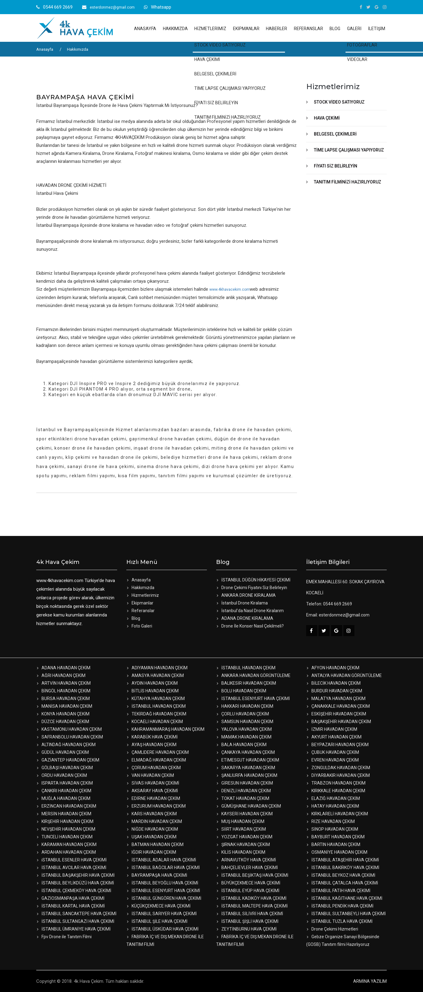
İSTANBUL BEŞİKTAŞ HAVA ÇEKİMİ (252, 875)
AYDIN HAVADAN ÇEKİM (152, 683)
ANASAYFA (145, 28)
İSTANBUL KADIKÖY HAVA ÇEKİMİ (251, 898)
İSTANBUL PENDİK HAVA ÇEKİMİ (340, 905)
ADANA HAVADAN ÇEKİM (63, 667)
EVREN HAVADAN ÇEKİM (332, 760)
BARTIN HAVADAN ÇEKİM (333, 844)
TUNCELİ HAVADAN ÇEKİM (64, 836)
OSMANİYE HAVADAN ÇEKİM (336, 852)
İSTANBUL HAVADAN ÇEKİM (245, 667)
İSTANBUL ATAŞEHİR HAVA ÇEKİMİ (342, 859)
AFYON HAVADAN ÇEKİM (332, 667)
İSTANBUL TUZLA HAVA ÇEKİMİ (339, 921)
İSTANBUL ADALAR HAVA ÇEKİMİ (161, 859)
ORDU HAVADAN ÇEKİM (61, 775)
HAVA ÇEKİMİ (327, 118)
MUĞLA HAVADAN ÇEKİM (63, 798)
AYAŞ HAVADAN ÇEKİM (151, 744)
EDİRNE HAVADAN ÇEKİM (153, 798)
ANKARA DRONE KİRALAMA (246, 595)
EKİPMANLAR (246, 28)
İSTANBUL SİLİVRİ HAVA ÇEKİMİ (249, 913)
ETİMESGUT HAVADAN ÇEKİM (247, 760)
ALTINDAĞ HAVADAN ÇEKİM (66, 744)
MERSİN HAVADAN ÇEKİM (63, 813)
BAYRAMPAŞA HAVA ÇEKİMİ (156, 875)
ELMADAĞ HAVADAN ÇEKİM (156, 760)
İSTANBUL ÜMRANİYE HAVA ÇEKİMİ (73, 929)
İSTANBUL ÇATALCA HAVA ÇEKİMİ (342, 882)
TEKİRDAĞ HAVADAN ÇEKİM (156, 713)
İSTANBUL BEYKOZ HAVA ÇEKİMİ (340, 875)
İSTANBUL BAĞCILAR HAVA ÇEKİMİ (163, 867)
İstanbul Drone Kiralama (242, 602)
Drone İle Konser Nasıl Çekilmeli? (250, 626)
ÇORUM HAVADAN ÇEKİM (153, 767)
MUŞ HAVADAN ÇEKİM (240, 821)
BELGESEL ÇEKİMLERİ (335, 134)
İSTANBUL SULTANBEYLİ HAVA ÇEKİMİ (346, 913)
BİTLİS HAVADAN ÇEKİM (152, 690)
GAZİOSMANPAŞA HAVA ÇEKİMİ (70, 898)
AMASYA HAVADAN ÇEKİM (155, 675)
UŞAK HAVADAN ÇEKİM (151, 836)
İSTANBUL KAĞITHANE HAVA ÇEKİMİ (344, 898)
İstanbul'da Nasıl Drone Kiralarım (250, 610)
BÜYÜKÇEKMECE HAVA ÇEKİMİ (248, 882)
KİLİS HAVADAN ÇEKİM (240, 852)
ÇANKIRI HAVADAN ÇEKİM (63, 790)
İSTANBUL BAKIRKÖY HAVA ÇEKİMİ (342, 867)
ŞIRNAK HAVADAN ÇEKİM (243, 844)
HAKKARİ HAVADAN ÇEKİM (244, 706)
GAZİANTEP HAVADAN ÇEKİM (67, 760)
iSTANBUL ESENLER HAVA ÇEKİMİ (71, 859)
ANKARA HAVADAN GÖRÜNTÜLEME (253, 675)
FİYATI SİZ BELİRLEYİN (335, 165)
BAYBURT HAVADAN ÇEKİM (335, 836)
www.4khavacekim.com (229, 289)
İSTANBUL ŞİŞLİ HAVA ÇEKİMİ (247, 921)
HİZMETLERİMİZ (210, 28)
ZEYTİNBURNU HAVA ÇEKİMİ (246, 929)
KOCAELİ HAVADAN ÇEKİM (154, 721)
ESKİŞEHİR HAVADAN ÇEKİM (336, 713)
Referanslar (140, 610)
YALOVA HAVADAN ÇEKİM (244, 729)
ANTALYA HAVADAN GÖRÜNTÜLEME (344, 675)
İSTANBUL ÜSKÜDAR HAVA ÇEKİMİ (162, 929)
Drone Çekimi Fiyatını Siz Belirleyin (251, 587)
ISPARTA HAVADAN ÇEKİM (64, 783)
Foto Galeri (139, 626)
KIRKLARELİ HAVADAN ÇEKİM (337, 813)
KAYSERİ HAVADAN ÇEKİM (244, 813)
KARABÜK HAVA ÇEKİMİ (152, 736)
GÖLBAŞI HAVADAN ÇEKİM (64, 767)
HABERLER (276, 28)
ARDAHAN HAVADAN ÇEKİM (66, 852)
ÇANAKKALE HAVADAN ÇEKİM (338, 706)
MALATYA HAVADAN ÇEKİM (336, 698)
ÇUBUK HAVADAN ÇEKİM (332, 752)
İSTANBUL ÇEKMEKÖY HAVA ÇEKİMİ (73, 890)
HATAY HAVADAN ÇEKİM (332, 806)
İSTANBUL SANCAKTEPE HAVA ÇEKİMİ (76, 913)
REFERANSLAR (308, 28)
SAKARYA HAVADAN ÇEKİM (245, 767)
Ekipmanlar (139, 602)
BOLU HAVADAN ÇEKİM (241, 690)
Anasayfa (44, 49)
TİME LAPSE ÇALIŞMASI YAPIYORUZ (349, 150)
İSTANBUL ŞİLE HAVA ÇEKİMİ (157, 921)
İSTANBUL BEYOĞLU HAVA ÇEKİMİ (162, 882)
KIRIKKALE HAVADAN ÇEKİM (335, 790)
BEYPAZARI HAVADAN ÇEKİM (337, 744)
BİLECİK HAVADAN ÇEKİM (333, 683)
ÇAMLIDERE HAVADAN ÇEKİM (157, 752)
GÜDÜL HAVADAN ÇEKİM (62, 752)
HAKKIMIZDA (175, 28)
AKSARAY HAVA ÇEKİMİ (152, 790)
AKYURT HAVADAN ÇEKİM (334, 736)
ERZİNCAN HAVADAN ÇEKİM (66, 806)
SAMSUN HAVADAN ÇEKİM (244, 721)
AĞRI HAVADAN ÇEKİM (60, 675)
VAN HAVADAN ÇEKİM (150, 775)
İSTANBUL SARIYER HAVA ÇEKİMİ (161, 913)
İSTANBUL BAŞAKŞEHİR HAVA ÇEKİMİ (75, 875)
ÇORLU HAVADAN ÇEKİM (242, 713)
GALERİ (354, 28)
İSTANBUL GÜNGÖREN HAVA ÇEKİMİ (163, 898)
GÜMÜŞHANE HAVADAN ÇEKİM (248, 806)
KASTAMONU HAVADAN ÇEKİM (69, 729)
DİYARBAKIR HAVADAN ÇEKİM (338, 775)
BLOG (335, 28)
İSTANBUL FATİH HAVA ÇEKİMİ (338, 890)
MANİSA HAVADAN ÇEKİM (64, 706)
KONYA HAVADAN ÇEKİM (62, 713)
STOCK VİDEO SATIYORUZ (339, 102)
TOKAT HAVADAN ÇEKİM (242, 798)
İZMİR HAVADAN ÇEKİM (331, 729)
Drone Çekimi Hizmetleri (332, 929)
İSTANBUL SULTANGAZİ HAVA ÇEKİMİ (75, 921)
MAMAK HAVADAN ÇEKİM (243, 736)
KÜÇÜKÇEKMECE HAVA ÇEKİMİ (158, 905)
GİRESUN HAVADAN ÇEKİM (244, 783)
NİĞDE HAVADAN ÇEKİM (152, 829)
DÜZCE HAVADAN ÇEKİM (62, 721)
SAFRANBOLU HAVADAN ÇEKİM (69, 736)
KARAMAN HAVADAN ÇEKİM (66, 844)
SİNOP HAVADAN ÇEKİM (332, 829)
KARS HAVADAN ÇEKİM (151, 813)
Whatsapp (161, 7)
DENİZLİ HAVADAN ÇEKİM (243, 790)
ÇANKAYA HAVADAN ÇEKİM (245, 752)
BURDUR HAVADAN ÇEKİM (334, 690)
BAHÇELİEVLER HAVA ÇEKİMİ (247, 867)
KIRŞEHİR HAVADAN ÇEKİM (64, 821)
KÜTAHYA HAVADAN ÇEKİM (155, 698)
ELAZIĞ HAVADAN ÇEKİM (333, 798)
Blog (133, 618)
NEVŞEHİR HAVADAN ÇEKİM (65, 829)
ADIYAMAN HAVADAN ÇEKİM (157, 667)
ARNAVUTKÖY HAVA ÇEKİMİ (246, 859)
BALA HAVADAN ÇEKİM (241, 744)
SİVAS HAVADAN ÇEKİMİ (152, 783)
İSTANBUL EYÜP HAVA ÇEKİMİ (247, 890)
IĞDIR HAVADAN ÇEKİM (151, 852)
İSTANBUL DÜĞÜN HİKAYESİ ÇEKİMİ (253, 579)
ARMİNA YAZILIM (370, 981)
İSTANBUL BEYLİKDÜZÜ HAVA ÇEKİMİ (75, 882)
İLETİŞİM (376, 28)
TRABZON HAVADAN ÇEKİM (336, 783)
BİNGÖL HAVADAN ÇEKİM (63, 690)
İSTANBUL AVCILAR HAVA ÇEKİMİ (71, 867)
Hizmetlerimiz (142, 595)
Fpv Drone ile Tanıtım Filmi (64, 936)
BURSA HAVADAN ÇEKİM (63, 698)
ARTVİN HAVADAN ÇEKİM (63, 683)
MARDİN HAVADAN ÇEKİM (154, 821)
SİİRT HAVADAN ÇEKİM (241, 829)
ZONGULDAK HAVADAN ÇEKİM (338, 767)
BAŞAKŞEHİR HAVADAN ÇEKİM (338, 721)
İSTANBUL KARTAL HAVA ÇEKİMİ (70, 905)
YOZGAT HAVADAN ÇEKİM (244, 836)
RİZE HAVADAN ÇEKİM (330, 821)
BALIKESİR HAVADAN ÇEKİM (246, 683)
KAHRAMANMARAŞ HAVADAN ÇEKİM (165, 729)
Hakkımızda (77, 49)
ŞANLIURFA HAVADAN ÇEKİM (246, 775)
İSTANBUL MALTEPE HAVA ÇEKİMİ (252, 905)
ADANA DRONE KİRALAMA (244, 618)
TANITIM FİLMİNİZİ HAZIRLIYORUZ (347, 181)
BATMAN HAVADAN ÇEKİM (155, 844)
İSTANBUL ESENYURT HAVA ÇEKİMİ (253, 698)
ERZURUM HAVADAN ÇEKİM (156, 806)
